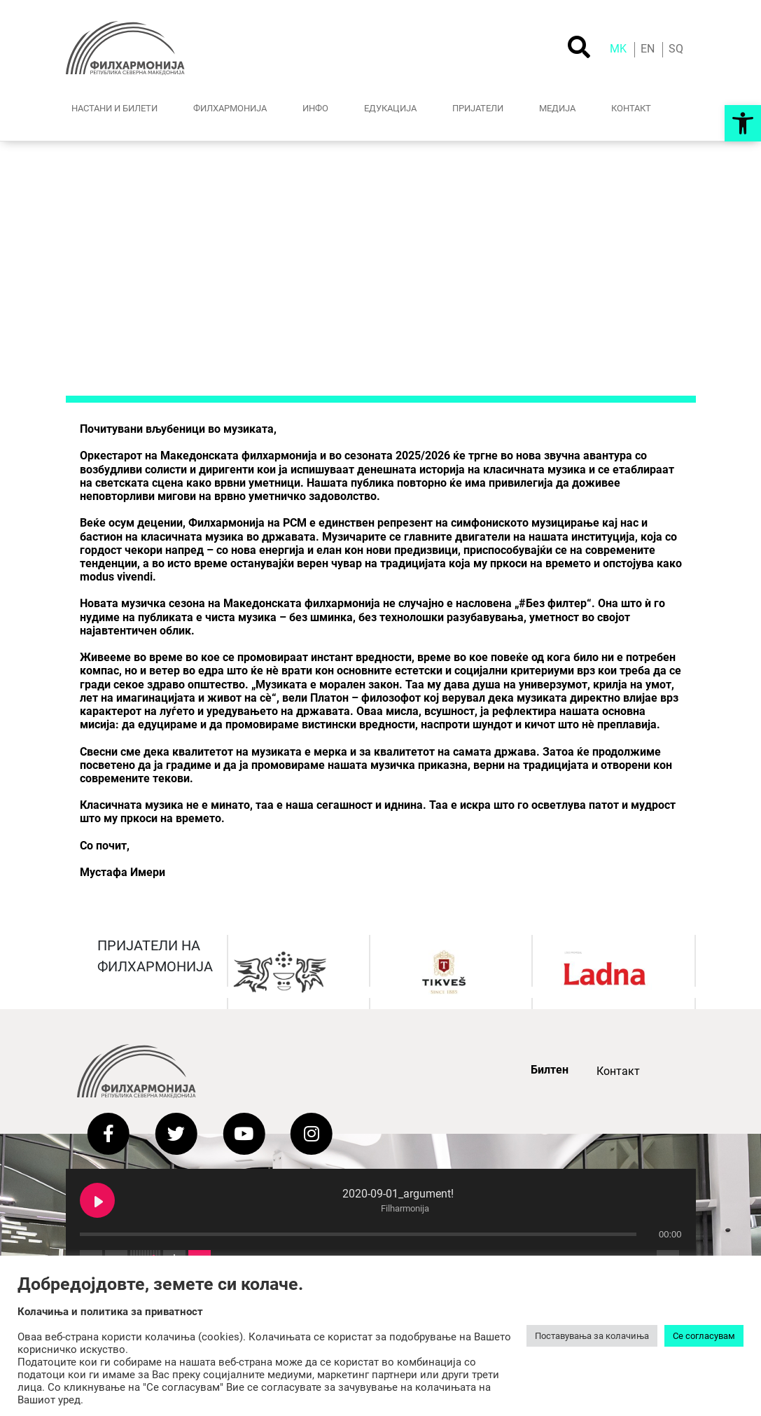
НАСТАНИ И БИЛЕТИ (114, 107)
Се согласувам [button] (704, 1336)
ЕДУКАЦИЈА (390, 107)
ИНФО (315, 107)
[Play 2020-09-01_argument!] (97, 1200)
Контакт (618, 1071)
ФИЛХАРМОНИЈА (230, 107)
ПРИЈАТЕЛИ (477, 107)
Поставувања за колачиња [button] (592, 1336)
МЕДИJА (557, 107)
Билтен (549, 1069)
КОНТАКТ (631, 107)
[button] (743, 123)
